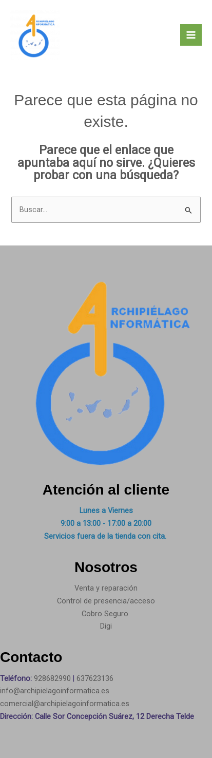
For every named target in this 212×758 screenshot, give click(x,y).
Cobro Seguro (105, 613)
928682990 (53, 678)
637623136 (94, 678)
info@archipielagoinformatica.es (54, 690)
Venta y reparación (106, 588)
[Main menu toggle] (191, 35)
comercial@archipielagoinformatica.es (64, 703)
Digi (106, 626)
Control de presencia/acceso (106, 600)
